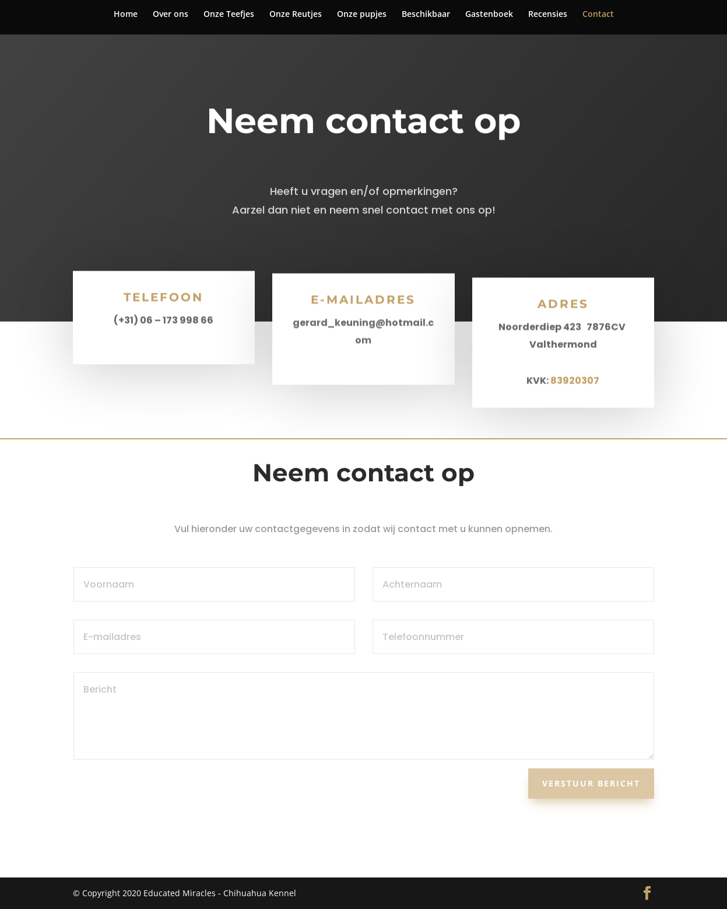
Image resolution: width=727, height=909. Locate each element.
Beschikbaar (426, 14)
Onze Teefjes (228, 14)
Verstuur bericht (591, 783)
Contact (598, 14)
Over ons (170, 14)
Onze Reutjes (295, 14)
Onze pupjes (362, 14)
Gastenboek (489, 14)
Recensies (547, 14)
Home (126, 14)
